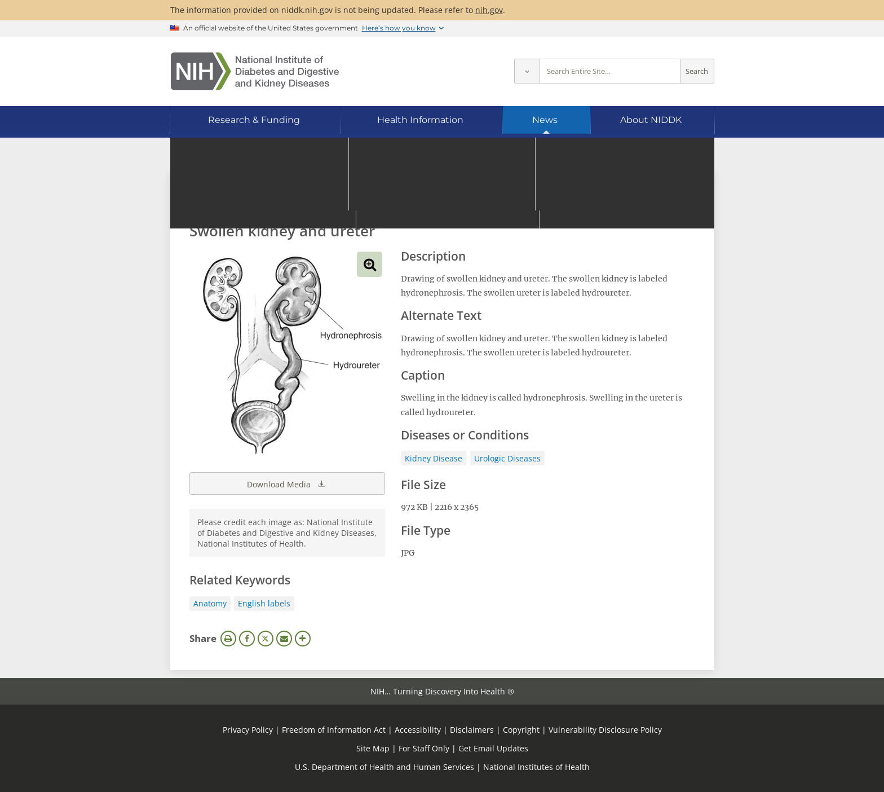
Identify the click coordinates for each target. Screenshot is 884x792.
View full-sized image (369, 264)
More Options (303, 638)
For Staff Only (424, 748)
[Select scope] (527, 71)
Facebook (247, 638)
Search (697, 71)
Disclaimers (472, 729)
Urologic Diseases (507, 458)
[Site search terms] (610, 71)
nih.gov (489, 10)
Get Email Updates (493, 748)
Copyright (521, 729)
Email (284, 638)
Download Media (287, 483)
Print (228, 638)
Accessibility (418, 729)
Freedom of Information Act (334, 729)
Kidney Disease (433, 458)
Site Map (373, 748)
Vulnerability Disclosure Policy (605, 729)
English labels (264, 603)
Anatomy (210, 603)
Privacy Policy (248, 729)
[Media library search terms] (425, 200)
